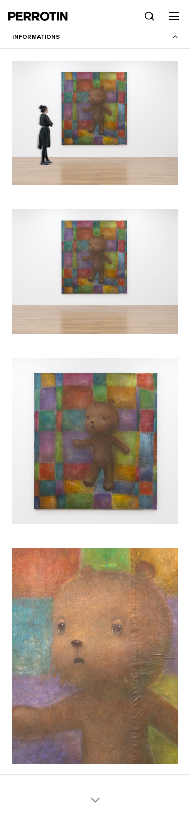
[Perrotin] (38, 16)
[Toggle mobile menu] (174, 16)
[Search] (149, 16)
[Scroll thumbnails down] (95, 800)
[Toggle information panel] (95, 36)
